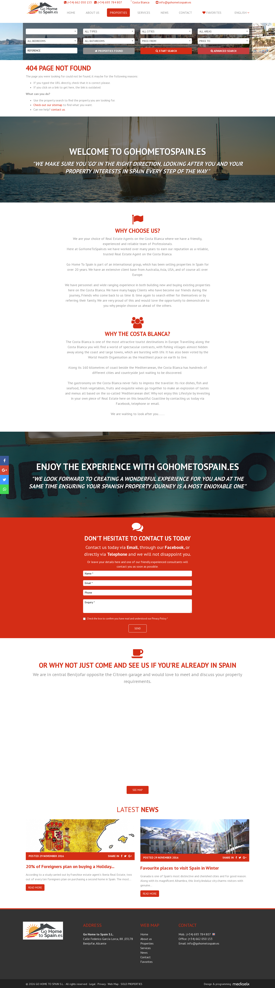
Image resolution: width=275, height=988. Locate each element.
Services (144, 12)
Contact (185, 12)
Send (137, 628)
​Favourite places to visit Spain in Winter (179, 868)
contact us (58, 109)
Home (71, 12)
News (164, 12)
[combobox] (51, 31)
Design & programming (217, 984)
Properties (118, 12)
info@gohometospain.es (175, 2)
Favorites (211, 12)
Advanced (223, 51)
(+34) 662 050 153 (79, 2)
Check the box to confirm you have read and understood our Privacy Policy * (127, 618)
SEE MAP (138, 790)
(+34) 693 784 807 (110, 2)
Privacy (102, 984)
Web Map (113, 984)
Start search (166, 51)
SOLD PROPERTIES (131, 984)
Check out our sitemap (47, 105)
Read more (35, 887)
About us (92, 12)
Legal (92, 984)
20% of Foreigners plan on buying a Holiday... (70, 866)
